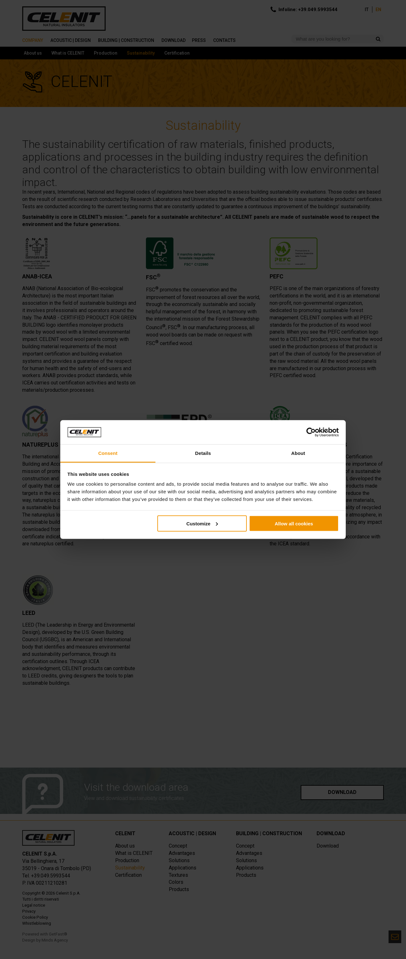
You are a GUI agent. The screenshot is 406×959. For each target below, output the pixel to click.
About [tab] (298, 453)
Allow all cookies (294, 523)
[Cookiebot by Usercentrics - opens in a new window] (311, 432)
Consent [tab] (108, 453)
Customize (202, 523)
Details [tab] (203, 453)
